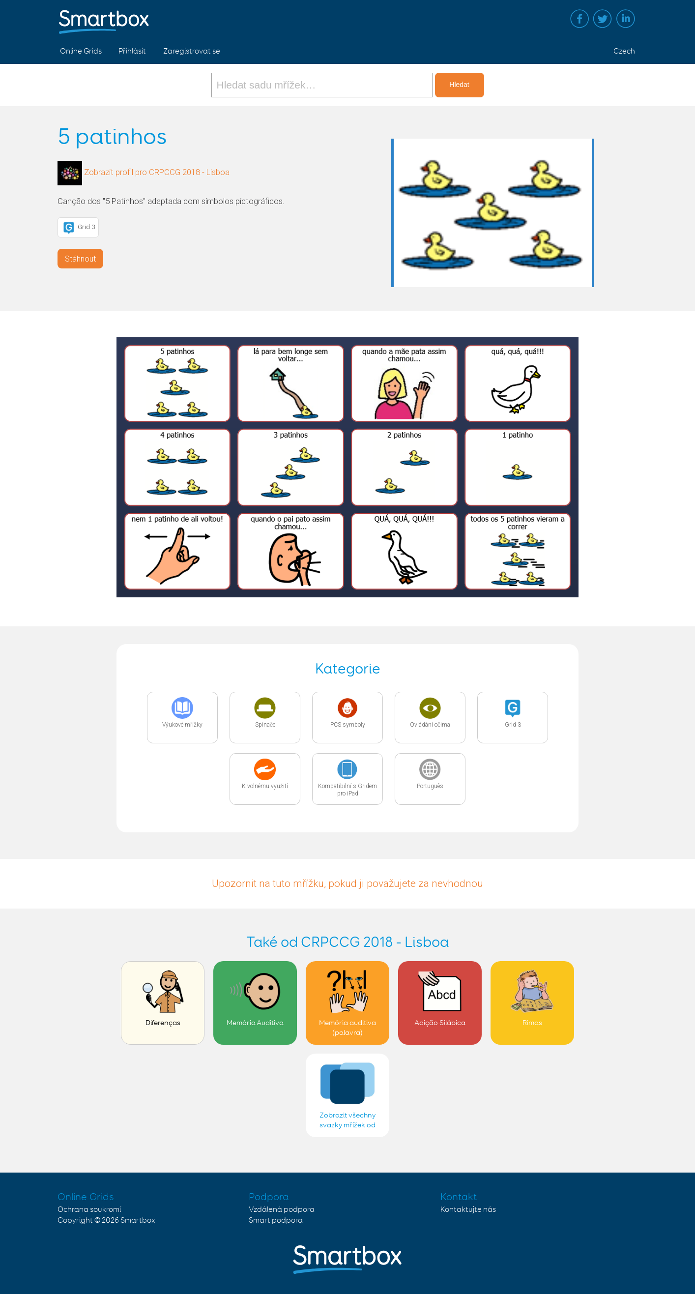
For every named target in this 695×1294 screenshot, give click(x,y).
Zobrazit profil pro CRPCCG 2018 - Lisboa (157, 172)
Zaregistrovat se (191, 51)
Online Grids (81, 51)
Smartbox (137, 1220)
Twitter (602, 19)
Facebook (579, 19)
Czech (624, 51)
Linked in (626, 19)
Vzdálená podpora (282, 1209)
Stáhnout (80, 259)
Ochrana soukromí (89, 1209)
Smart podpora (276, 1220)
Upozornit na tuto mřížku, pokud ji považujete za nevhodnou (347, 883)
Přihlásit (132, 51)
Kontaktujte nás (468, 1209)
